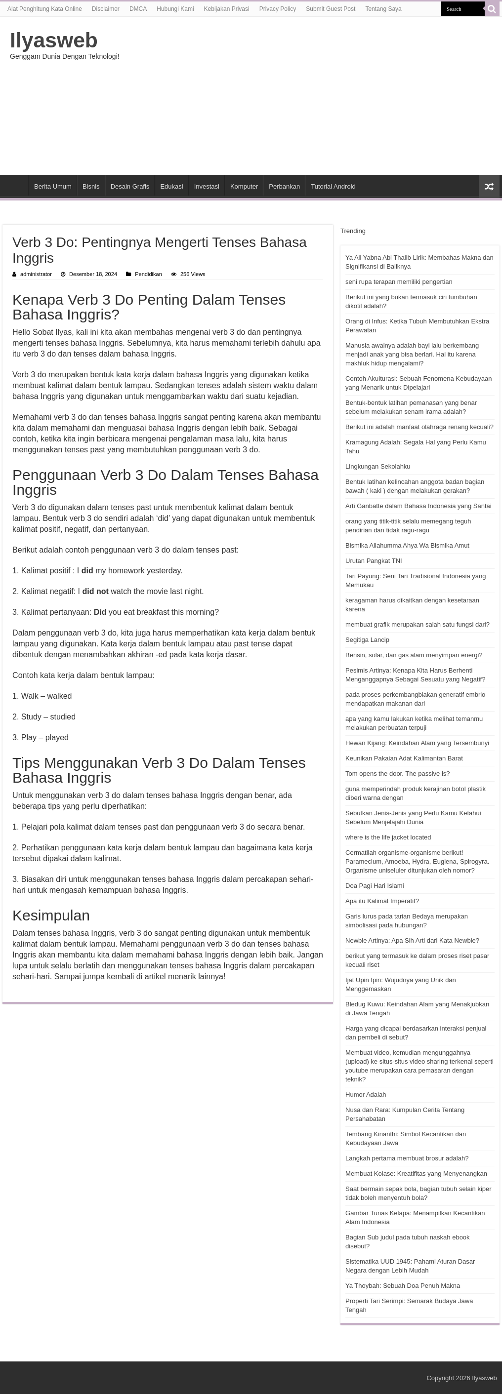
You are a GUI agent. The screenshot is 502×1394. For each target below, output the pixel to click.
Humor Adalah (365, 1094)
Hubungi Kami (175, 8)
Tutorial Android (333, 186)
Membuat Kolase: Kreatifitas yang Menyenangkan (416, 1173)
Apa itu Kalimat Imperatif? (382, 901)
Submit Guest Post (330, 8)
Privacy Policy (277, 8)
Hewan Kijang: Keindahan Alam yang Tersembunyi (417, 743)
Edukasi (171, 186)
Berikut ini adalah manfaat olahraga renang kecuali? (419, 427)
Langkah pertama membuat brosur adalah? (406, 1158)
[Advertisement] (312, 96)
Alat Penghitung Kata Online (44, 8)
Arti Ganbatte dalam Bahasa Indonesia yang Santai (418, 506)
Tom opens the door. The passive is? (397, 773)
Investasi (206, 186)
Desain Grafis (130, 186)
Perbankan (284, 186)
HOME (15, 185)
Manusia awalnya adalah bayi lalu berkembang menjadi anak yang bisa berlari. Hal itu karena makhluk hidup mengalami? (412, 354)
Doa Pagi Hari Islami (374, 885)
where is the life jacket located (388, 837)
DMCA (138, 8)
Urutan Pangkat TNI (373, 560)
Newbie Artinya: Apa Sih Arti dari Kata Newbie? (412, 940)
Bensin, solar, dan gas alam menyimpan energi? (414, 655)
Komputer (244, 186)
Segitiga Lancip (367, 639)
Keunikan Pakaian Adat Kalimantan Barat (404, 758)
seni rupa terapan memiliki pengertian (399, 281)
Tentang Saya (383, 8)
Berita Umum (53, 186)
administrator (36, 274)
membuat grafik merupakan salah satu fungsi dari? (417, 624)
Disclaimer (106, 8)
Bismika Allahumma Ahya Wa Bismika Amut (407, 545)
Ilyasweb (54, 40)
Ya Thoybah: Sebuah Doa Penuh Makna (402, 1285)
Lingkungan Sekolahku (378, 466)
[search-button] (492, 8)
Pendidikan (148, 274)
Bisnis (91, 186)
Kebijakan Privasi (227, 8)
